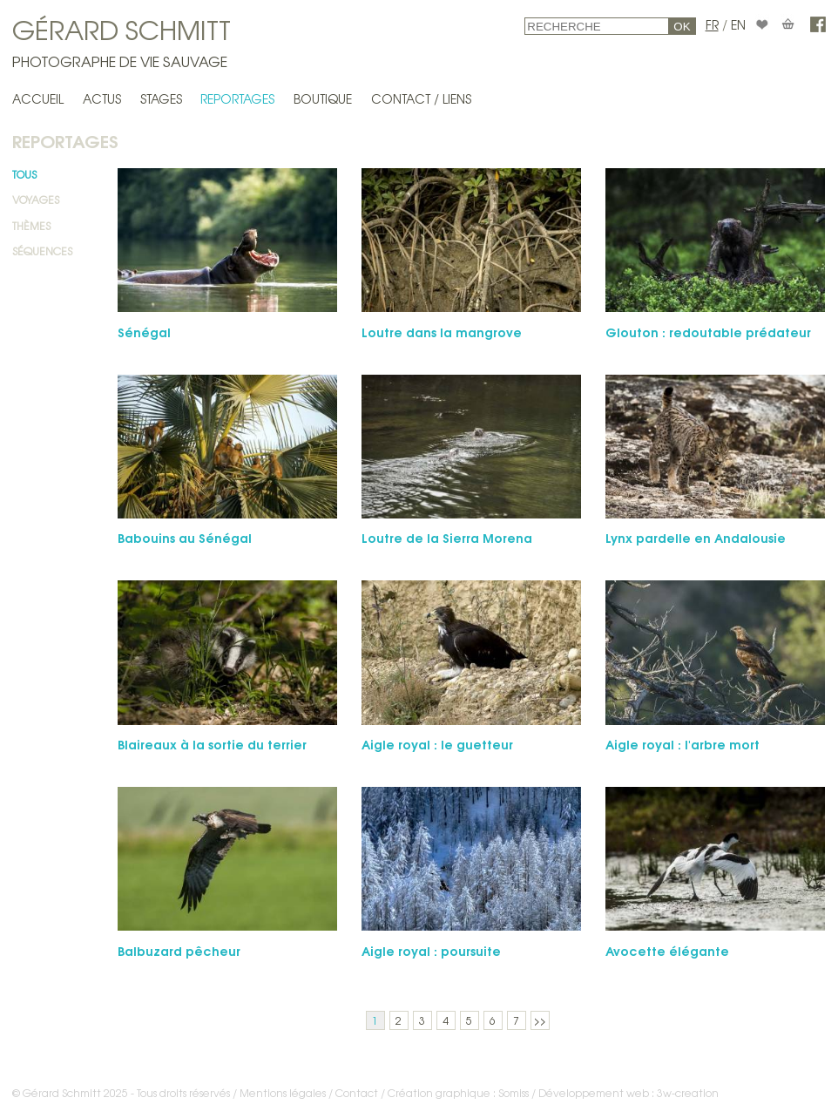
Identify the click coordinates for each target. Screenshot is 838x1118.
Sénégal (144, 331)
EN (738, 24)
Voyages (35, 199)
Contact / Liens (421, 98)
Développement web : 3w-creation (628, 1093)
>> (540, 1020)
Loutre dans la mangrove (442, 331)
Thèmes (31, 226)
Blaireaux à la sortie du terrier (212, 744)
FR (712, 24)
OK (681, 26)
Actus (102, 98)
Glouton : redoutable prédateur (708, 331)
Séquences (42, 251)
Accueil (38, 98)
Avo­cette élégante (667, 950)
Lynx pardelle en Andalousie (695, 537)
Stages (161, 98)
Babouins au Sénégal (185, 537)
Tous (24, 174)
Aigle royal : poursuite (431, 950)
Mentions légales (283, 1093)
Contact (356, 1093)
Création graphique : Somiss (458, 1093)
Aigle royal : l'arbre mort (682, 744)
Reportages (237, 98)
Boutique (323, 98)
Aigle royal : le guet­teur (437, 744)
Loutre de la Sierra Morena (447, 537)
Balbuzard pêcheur (179, 950)
